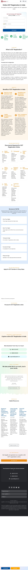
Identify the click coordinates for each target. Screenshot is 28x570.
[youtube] (16, 487)
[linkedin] (19, 487)
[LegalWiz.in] (4, 0)
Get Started (14, 30)
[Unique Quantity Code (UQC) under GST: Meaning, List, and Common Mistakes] (14, 405)
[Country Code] (5, 24)
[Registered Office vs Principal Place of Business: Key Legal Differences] (5, 405)
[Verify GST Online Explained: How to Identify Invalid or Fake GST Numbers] (23, 405)
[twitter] (12, 487)
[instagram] (14, 487)
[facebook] (9, 487)
